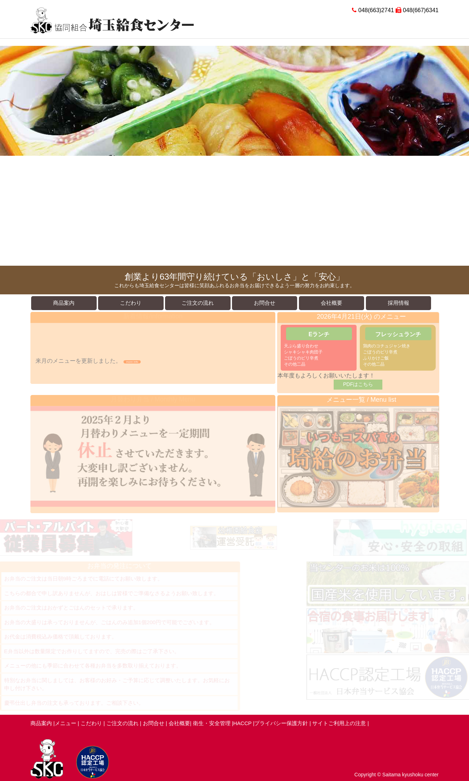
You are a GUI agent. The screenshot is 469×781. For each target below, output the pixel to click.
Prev (9, 155)
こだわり (91, 723)
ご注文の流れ (122, 723)
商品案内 (41, 723)
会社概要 (179, 723)
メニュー (65, 723)
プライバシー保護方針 (281, 723)
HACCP (243, 723)
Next (459, 155)
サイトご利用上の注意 (339, 723)
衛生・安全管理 (212, 723)
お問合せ (153, 723)
